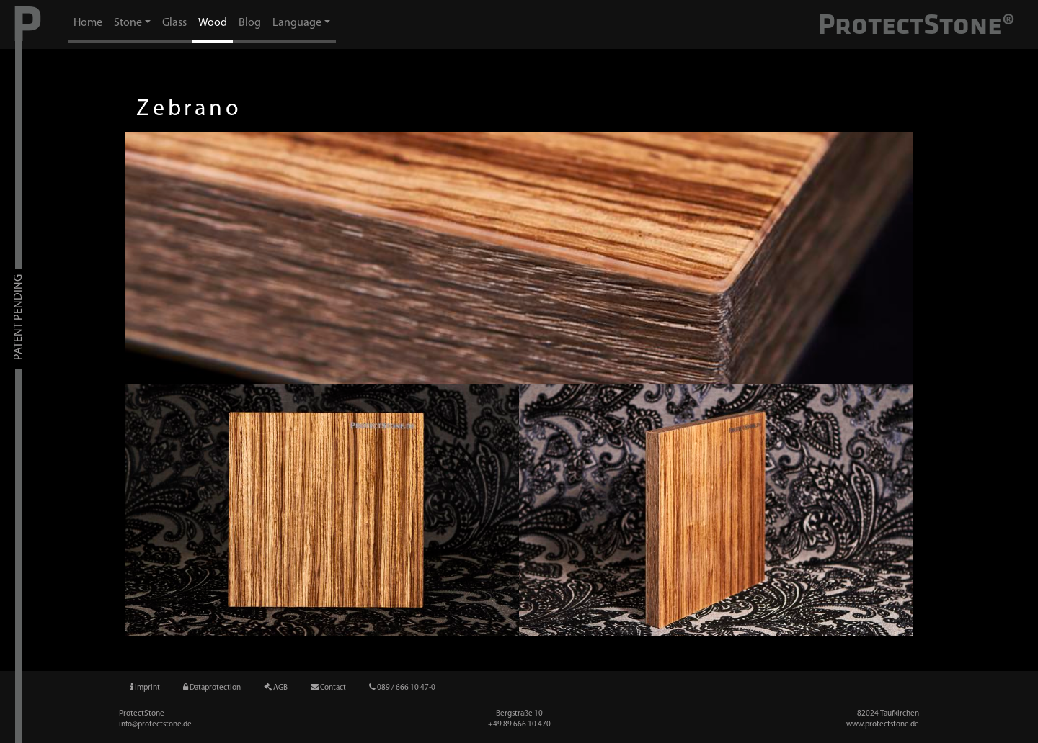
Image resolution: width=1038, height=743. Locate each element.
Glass (174, 23)
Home (88, 23)
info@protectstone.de (155, 725)
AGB (276, 687)
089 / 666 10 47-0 (402, 687)
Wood (212, 23)
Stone (128, 23)
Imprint (145, 687)
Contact (328, 687)
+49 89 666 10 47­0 (519, 725)
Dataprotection (212, 687)
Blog (250, 23)
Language (296, 23)
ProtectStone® (916, 24)
